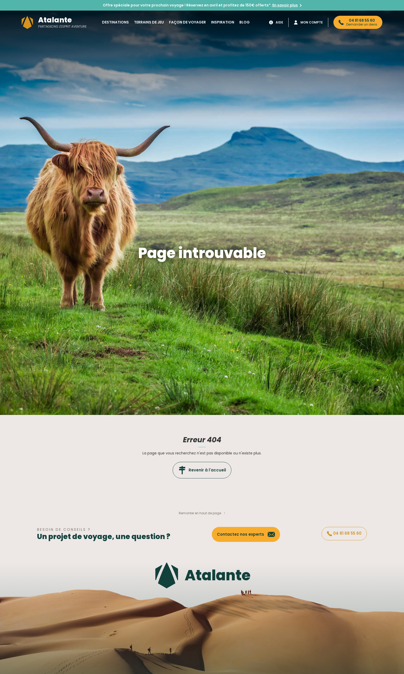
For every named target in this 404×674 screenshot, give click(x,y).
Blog (244, 22)
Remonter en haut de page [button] (200, 513)
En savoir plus (285, 5)
